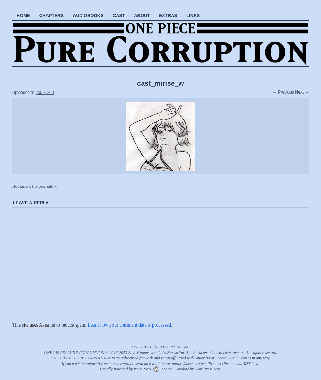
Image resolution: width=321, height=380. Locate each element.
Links (193, 15)
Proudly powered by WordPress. (125, 369)
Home (23, 15)
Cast (119, 15)
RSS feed (251, 363)
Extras (168, 15)
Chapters (51, 15)
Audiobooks (88, 15)
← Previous (283, 92)
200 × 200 (45, 92)
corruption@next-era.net (185, 363)
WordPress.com (207, 369)
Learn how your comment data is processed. (130, 325)
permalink (48, 186)
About (142, 15)
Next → (302, 92)
